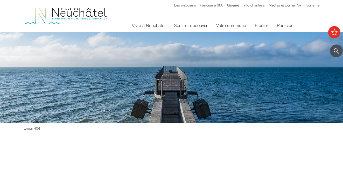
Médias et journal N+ (285, 5)
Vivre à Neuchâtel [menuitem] (148, 25)
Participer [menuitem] (286, 25)
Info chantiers (254, 5)
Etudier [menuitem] (261, 25)
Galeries (233, 5)
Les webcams (185, 5)
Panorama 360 (211, 5)
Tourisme (312, 5)
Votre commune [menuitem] (231, 25)
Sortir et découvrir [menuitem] (190, 25)
